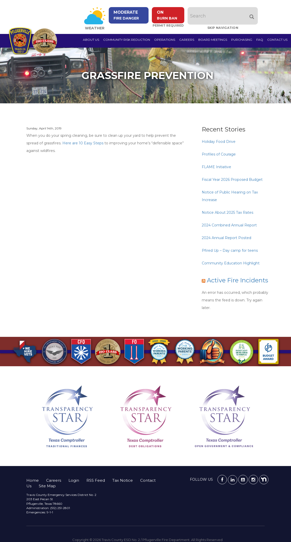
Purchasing (241, 40)
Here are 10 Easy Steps (82, 143)
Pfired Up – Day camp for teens (230, 250)
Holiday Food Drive (218, 141)
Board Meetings (212, 40)
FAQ (259, 40)
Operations (164, 40)
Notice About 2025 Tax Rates (227, 212)
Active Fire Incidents (237, 280)
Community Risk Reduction (126, 40)
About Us (91, 40)
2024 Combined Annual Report (229, 225)
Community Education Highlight (231, 263)
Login (73, 480)
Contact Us (277, 40)
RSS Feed (95, 480)
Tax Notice (122, 480)
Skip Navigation (224, 28)
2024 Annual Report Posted (226, 238)
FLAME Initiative (216, 167)
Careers (186, 40)
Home (32, 480)
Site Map (47, 485)
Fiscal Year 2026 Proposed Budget (232, 179)
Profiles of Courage (219, 154)
